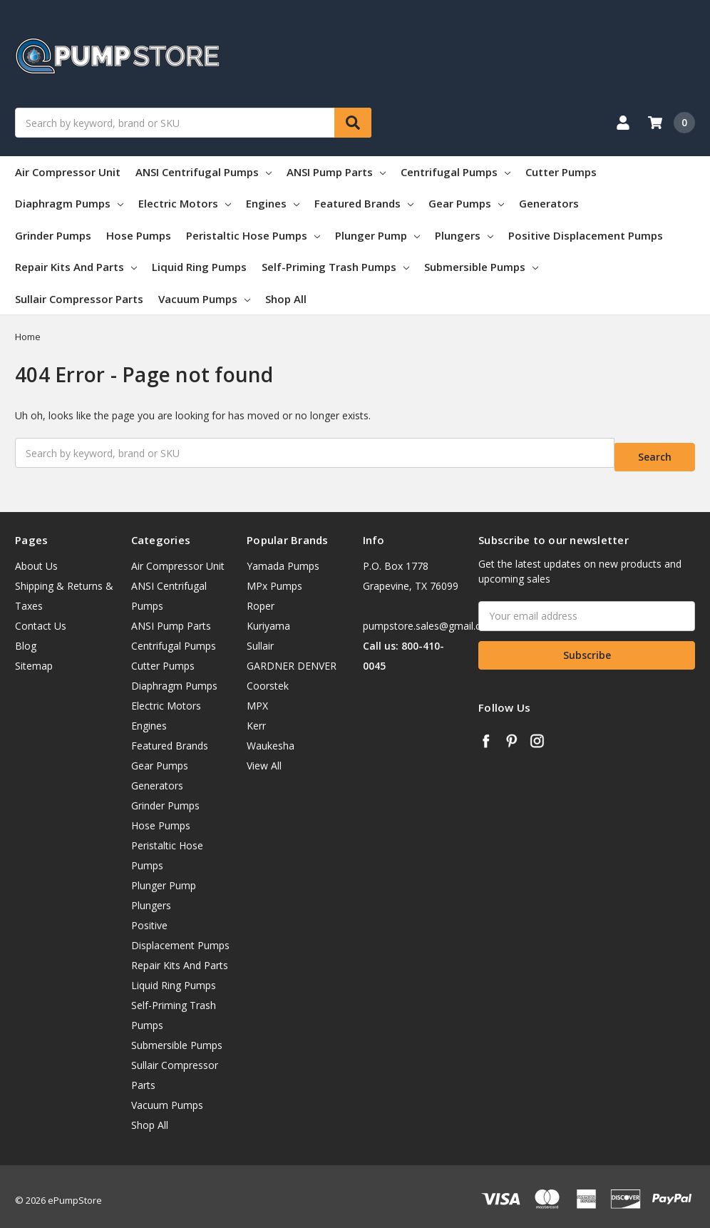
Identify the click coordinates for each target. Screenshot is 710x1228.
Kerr (256, 716)
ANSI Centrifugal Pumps (203, 172)
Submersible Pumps (481, 267)
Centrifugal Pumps (455, 172)
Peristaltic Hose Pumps (253, 235)
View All (264, 756)
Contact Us (40, 616)
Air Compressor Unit (67, 172)
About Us (36, 556)
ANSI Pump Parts (336, 172)
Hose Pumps (138, 235)
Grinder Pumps (53, 235)
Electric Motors (184, 203)
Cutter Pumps (561, 172)
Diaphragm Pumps (69, 203)
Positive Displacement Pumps (585, 235)
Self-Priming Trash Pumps (335, 267)
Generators (549, 203)
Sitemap (34, 656)
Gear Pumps (466, 203)
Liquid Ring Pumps (199, 267)
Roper (260, 596)
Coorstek (268, 676)
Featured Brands (363, 203)
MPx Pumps (274, 576)
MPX (257, 696)
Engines (272, 203)
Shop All (286, 299)
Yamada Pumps (283, 556)
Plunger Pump (377, 235)
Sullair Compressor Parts (79, 299)
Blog (25, 636)
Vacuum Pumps (204, 299)
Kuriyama (268, 616)
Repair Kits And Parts (76, 267)
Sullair (260, 636)
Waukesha (270, 736)
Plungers (464, 235)
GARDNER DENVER (291, 656)
